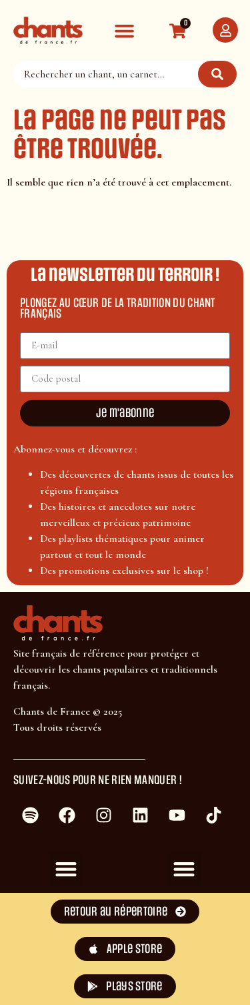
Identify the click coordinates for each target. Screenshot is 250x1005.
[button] (124, 30)
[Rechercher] (217, 74)
